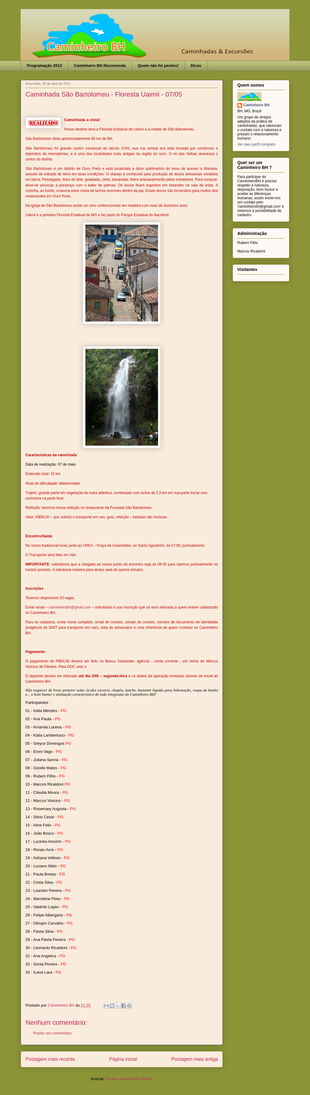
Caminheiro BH (256, 105)
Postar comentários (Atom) (129, 1079)
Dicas (196, 65)
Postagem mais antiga (194, 1059)
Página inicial (123, 1059)
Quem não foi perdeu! (158, 65)
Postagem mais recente (50, 1059)
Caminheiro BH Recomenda (100, 65)
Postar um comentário (52, 1033)
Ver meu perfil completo (256, 144)
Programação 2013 (44, 65)
